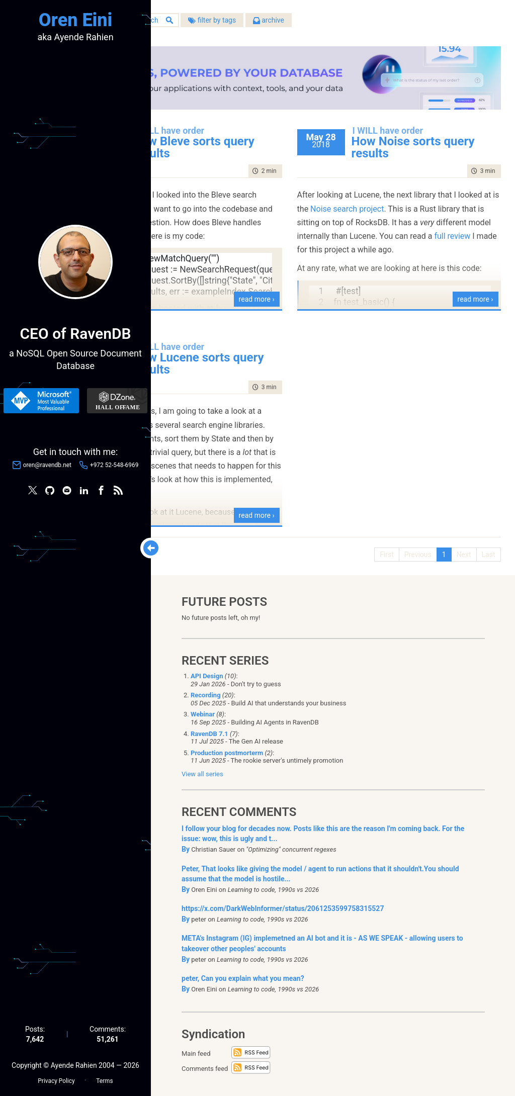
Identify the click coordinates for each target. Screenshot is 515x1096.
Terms (104, 1076)
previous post (217, 185)
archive (361, 25)
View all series (202, 768)
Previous (411, 544)
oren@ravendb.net (47, 467)
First (381, 544)
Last (482, 544)
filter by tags (304, 25)
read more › (300, 289)
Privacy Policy (56, 1076)
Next (458, 544)
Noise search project (453, 198)
